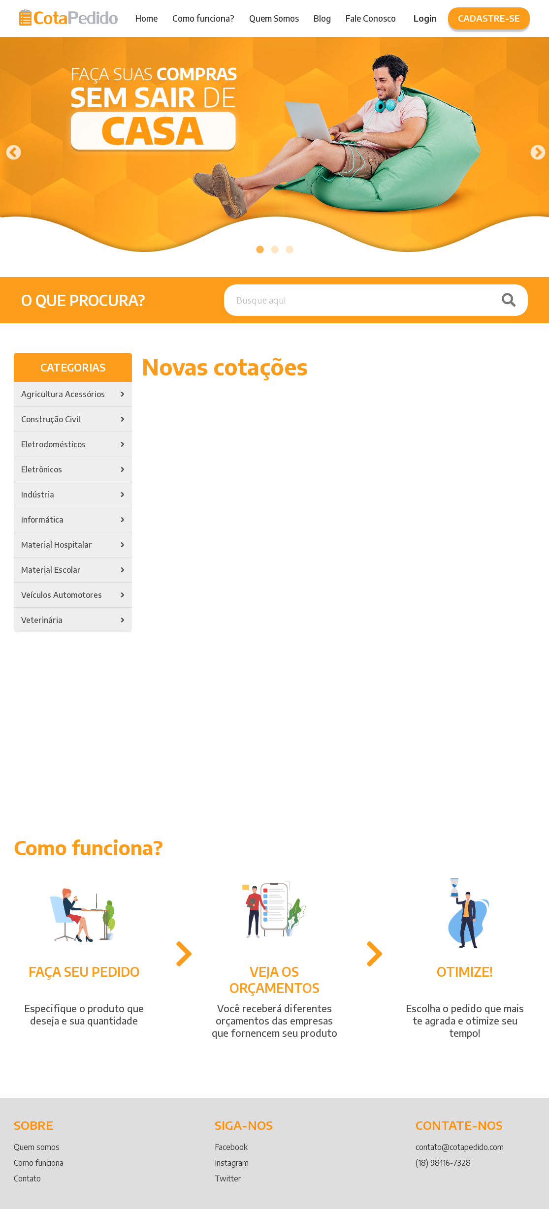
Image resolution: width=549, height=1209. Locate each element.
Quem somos (37, 1147)
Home (146, 18)
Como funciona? (203, 18)
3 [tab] (289, 250)
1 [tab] (260, 250)
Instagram (232, 1163)
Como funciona (39, 1163)
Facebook (231, 1147)
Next (534, 150)
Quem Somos (274, 18)
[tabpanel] (274, 149)
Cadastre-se (489, 18)
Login (425, 18)
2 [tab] (275, 250)
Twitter (228, 1178)
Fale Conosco (371, 18)
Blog (322, 18)
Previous (10, 150)
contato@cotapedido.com (460, 1147)
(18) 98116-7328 (443, 1163)
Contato (27, 1178)
